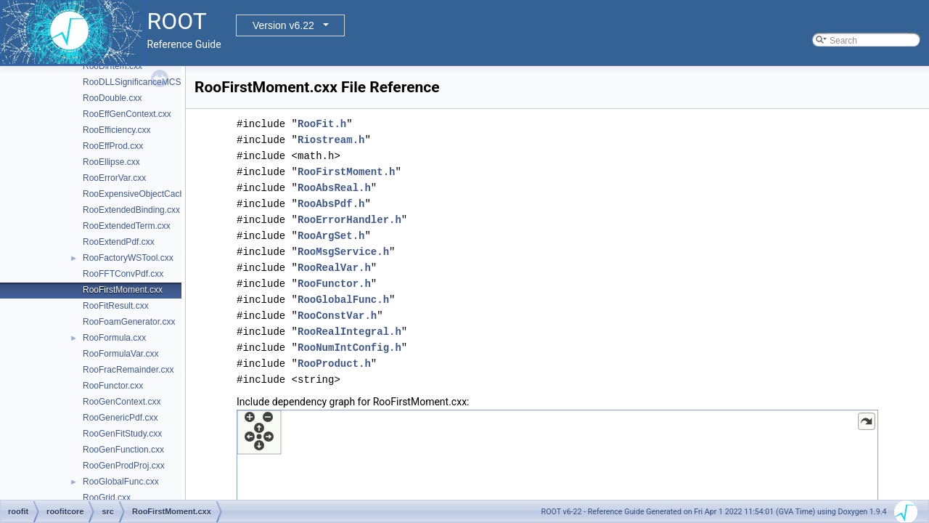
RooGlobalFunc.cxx (121, 482)
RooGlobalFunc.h (343, 300)
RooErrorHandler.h (349, 220)
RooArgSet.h (331, 236)
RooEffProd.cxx (113, 146)
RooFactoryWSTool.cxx (128, 258)
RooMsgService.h (343, 252)
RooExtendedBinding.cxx (131, 210)
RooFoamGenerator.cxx (129, 322)
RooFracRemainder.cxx (128, 370)
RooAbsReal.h (334, 188)
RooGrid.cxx (107, 497)
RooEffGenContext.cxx (127, 114)
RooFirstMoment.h (346, 172)
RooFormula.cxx (114, 338)
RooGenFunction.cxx (123, 450)
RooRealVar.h (334, 268)
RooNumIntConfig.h (349, 347)
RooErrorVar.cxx (114, 178)
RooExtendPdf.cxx (119, 242)
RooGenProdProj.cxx (124, 466)
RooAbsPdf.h (331, 204)
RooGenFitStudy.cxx (122, 434)
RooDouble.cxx (112, 98)
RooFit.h (322, 124)
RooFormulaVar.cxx (120, 354)
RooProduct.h (334, 363)
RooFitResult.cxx (116, 306)
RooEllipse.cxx (111, 162)
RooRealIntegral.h (349, 331)
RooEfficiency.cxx (117, 130)
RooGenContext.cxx (121, 402)
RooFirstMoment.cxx (123, 290)
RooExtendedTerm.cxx (127, 226)
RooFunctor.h (334, 284)
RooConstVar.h (337, 316)
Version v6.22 (283, 25)
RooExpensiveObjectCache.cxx (144, 194)
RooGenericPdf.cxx (120, 418)
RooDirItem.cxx (112, 66)
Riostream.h (331, 140)
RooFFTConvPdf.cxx (123, 274)
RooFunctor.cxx (113, 386)
